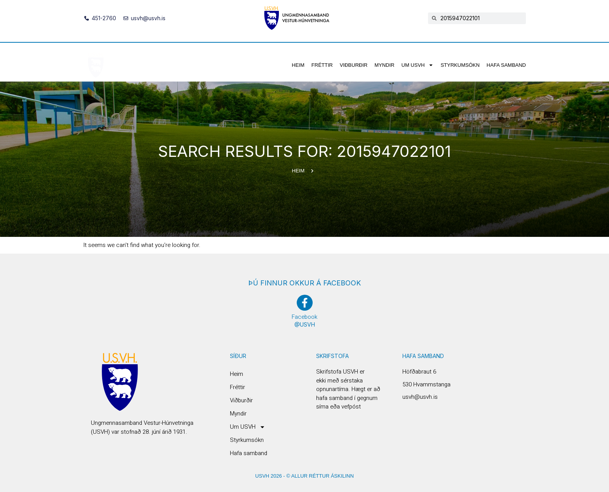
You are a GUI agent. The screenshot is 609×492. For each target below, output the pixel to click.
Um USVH (418, 65)
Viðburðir (354, 65)
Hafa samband (506, 65)
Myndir (384, 65)
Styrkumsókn (459, 65)
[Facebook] (305, 303)
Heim (298, 65)
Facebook (304, 317)
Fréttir (322, 65)
